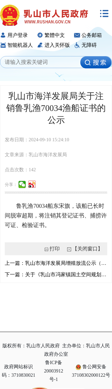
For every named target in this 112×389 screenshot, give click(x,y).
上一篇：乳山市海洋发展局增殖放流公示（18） (56, 263)
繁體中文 (51, 35)
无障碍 (85, 45)
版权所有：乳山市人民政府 (31, 345)
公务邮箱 (88, 35)
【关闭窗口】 (87, 249)
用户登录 (14, 35)
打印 (55, 249)
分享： (11, 184)
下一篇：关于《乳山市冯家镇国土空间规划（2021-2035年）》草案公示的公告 (56, 274)
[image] (95, 62)
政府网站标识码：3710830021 (18, 371)
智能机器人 (16, 45)
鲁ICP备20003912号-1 (53, 371)
